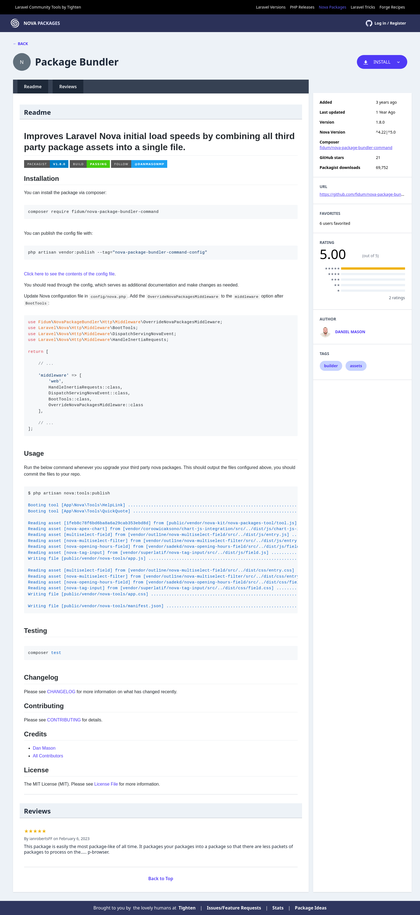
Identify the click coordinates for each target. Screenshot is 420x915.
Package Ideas (311, 907)
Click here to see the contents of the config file (69, 274)
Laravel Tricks (363, 7)
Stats (278, 907)
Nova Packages (332, 7)
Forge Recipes (392, 7)
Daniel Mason (350, 331)
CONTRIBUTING (64, 720)
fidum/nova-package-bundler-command (356, 147)
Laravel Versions (271, 7)
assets (356, 365)
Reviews (68, 87)
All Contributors (48, 756)
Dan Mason (44, 748)
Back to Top (160, 878)
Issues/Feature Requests (234, 907)
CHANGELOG (61, 691)
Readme (33, 87)
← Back (20, 43)
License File (106, 784)
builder (331, 365)
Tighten (74, 7)
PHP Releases (302, 7)
